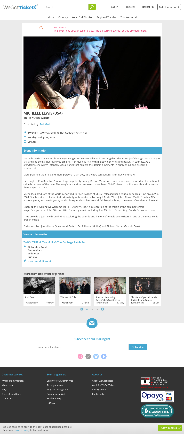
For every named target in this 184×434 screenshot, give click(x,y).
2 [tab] (92, 309)
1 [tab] (87, 309)
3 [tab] (97, 309)
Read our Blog (54, 398)
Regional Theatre (106, 17)
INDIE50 (51, 402)
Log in (114, 6)
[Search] (92, 7)
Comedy (63, 17)
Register (130, 6)
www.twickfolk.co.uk (39, 261)
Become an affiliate (56, 393)
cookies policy (21, 430)
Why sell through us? (57, 389)
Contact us (7, 398)
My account (8, 385)
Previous (82, 309)
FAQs (4, 389)
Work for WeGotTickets (103, 385)
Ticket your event (169, 7)
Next (102, 309)
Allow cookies (169, 427)
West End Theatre (82, 17)
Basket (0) (148, 6)
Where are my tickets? (13, 380)
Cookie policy (99, 393)
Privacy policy (99, 389)
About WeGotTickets (102, 380)
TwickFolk (45, 124)
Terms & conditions (11, 393)
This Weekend (129, 17)
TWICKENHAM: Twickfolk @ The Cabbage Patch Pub (54, 242)
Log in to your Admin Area (60, 380)
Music (50, 17)
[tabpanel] (39, 291)
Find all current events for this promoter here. (120, 30)
